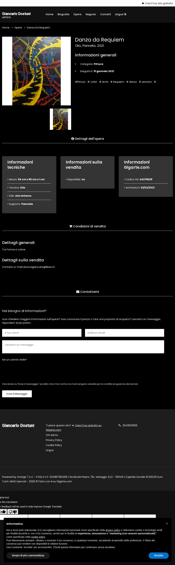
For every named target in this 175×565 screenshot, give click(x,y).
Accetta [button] (158, 555)
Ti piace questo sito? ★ (73, 428)
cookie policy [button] (38, 537)
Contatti (105, 14)
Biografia (63, 14)
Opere (77, 14)
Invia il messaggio (16, 394)
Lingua (120, 14)
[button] (167, 523)
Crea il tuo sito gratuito (157, 3)
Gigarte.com (64, 482)
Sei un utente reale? (14, 360)
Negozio (91, 14)
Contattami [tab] (87, 291)
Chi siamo (52, 435)
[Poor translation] (12, 512)
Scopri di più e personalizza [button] (28, 555)
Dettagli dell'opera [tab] (87, 138)
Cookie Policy (54, 445)
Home (49, 14)
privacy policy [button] (113, 530)
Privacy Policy (54, 440)
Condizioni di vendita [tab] (87, 225)
